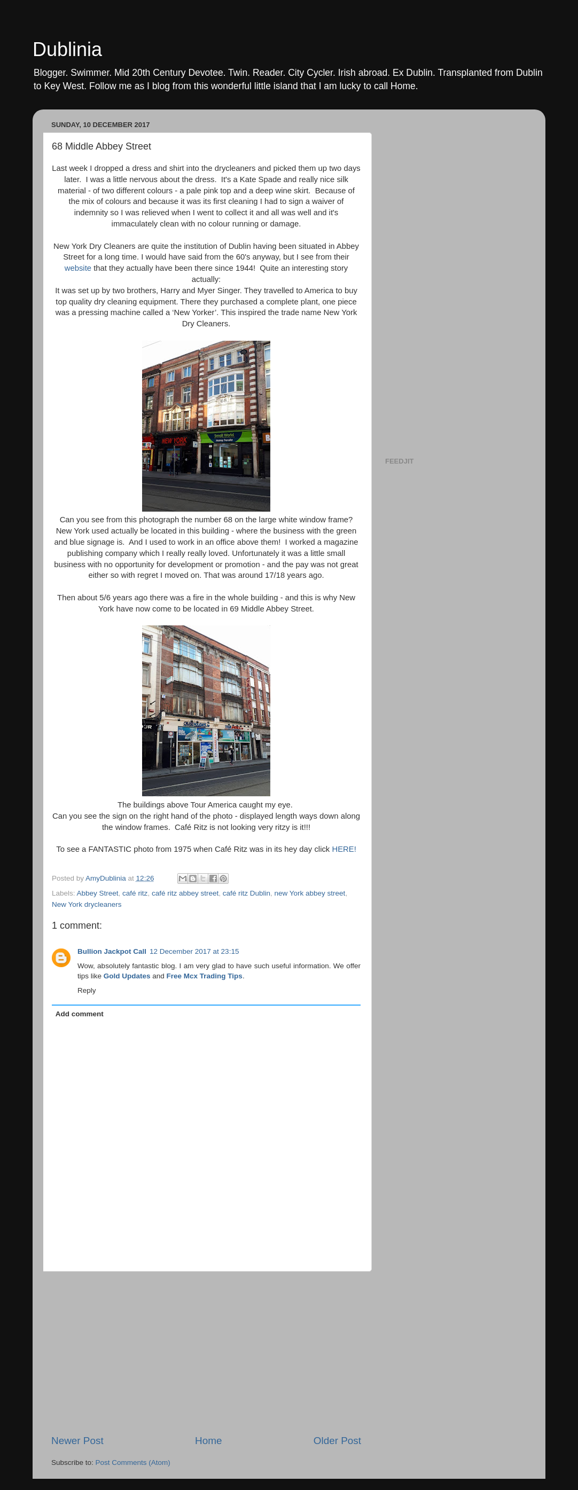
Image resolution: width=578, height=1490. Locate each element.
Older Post (337, 1440)
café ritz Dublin (246, 893)
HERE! (344, 849)
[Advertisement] (206, 1353)
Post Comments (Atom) (133, 1462)
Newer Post (77, 1440)
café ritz (134, 893)
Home (208, 1440)
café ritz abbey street (185, 893)
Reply (86, 990)
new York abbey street (310, 893)
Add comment (80, 1014)
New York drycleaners (87, 904)
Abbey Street (98, 893)
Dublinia (67, 49)
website (78, 268)
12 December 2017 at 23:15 (194, 951)
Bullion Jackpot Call (111, 951)
